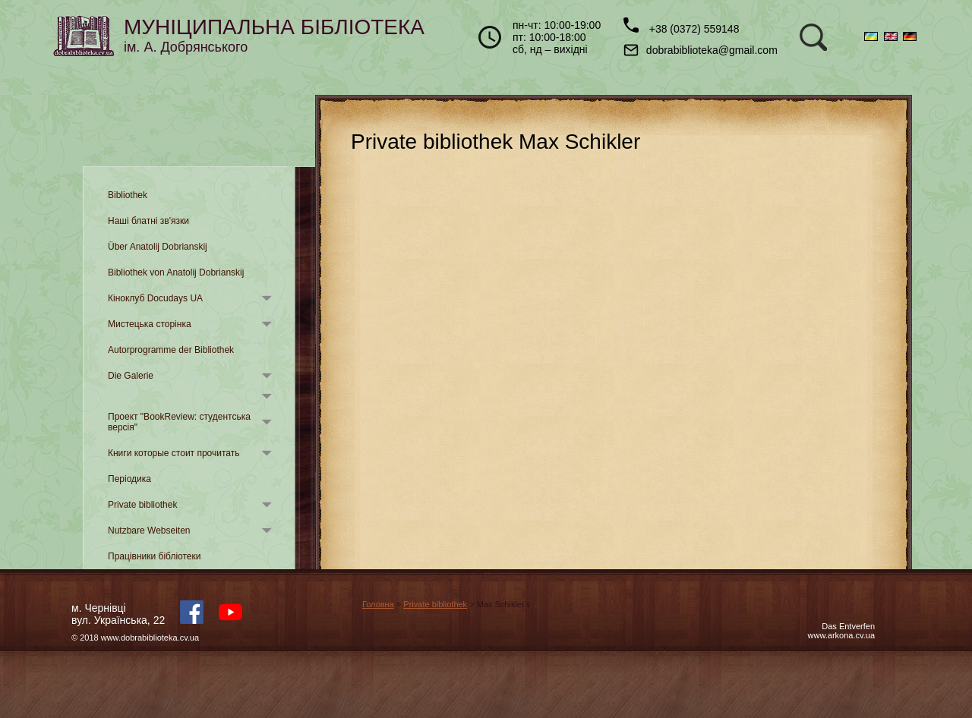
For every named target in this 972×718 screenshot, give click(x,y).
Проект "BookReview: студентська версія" (179, 422)
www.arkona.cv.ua (841, 635)
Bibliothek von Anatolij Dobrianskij (176, 272)
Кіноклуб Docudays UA (155, 298)
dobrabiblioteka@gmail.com (700, 50)
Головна (378, 604)
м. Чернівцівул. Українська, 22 (118, 614)
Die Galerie (130, 375)
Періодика (129, 479)
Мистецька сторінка (149, 324)
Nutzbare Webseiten (149, 530)
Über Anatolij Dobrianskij (157, 246)
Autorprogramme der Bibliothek (171, 350)
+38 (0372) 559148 (681, 26)
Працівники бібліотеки (154, 556)
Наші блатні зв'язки (148, 221)
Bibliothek (127, 195)
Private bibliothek (142, 504)
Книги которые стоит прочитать (174, 453)
